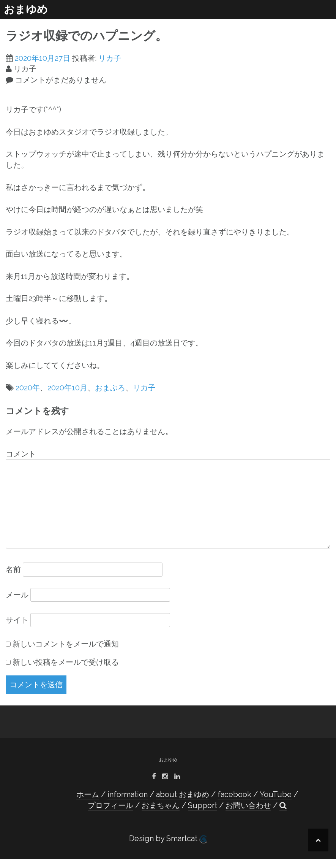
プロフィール (110, 805)
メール (17, 594)
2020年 (28, 387)
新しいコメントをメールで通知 (66, 643)
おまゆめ (26, 9)
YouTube (276, 794)
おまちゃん (161, 805)
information (127, 794)
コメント (21, 453)
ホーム (87, 794)
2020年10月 (67, 387)
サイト (17, 619)
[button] (283, 805)
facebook (234, 794)
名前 (13, 569)
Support (202, 805)
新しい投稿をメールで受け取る (66, 662)
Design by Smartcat (168, 838)
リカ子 (109, 58)
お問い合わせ (248, 805)
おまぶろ (110, 387)
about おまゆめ (182, 794)
